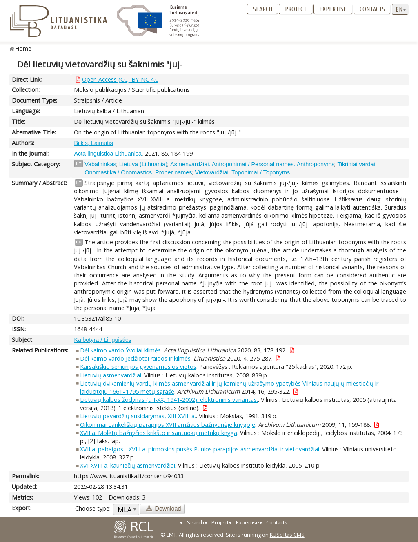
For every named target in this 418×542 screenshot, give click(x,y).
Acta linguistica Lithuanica (108, 153)
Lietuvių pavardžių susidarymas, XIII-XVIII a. (138, 416)
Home (23, 48)
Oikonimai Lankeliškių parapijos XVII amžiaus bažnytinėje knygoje (167, 424)
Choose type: (93, 508)
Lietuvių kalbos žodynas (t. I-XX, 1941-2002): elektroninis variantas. (169, 400)
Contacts (372, 9)
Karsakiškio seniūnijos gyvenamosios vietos (138, 366)
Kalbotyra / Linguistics (102, 340)
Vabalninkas (100, 164)
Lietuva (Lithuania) (143, 164)
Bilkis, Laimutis (93, 143)
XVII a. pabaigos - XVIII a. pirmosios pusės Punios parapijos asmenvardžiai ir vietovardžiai (199, 449)
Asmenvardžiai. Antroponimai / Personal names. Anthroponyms (252, 164)
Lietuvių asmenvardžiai (110, 375)
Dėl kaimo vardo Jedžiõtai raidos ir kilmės (135, 358)
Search (262, 9)
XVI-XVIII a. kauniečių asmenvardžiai (127, 465)
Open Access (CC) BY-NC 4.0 (120, 79)
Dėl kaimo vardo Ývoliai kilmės (120, 350)
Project (296, 9)
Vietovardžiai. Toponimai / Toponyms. (243, 172)
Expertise (333, 9)
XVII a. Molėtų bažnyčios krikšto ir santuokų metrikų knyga (158, 433)
